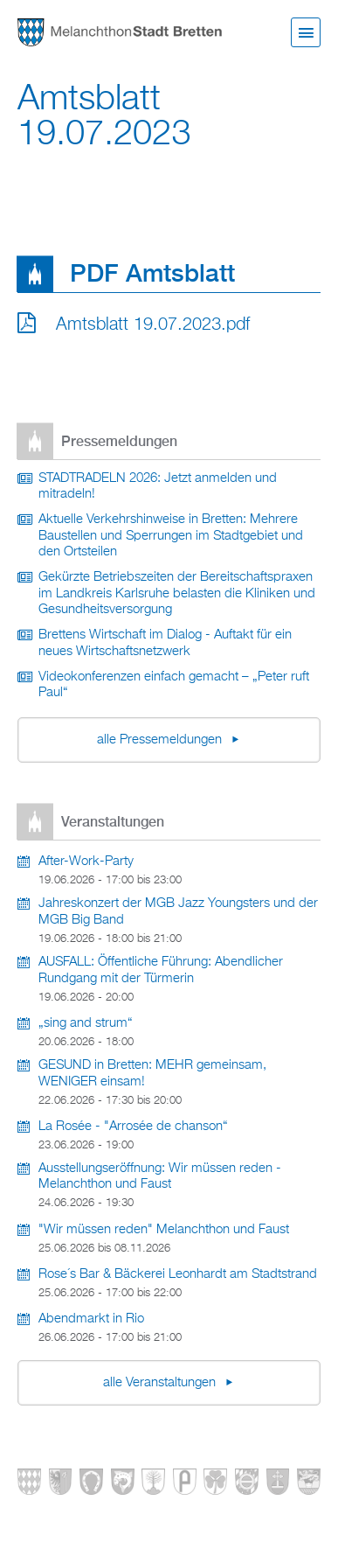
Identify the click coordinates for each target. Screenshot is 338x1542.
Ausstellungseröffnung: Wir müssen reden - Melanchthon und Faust (159, 1176)
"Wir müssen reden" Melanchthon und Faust (163, 1230)
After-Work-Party (86, 861)
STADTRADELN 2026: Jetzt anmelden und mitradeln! (157, 486)
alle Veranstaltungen (161, 1383)
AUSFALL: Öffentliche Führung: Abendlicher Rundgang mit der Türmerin (160, 970)
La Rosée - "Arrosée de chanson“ (133, 1126)
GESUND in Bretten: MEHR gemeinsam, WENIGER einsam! (152, 1073)
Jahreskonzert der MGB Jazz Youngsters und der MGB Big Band (178, 911)
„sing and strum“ (85, 1023)
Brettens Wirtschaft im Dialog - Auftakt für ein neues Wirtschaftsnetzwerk (165, 643)
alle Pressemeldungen (161, 740)
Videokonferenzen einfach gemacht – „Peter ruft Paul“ (173, 685)
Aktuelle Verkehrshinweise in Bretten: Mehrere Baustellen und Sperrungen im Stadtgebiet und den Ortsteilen (170, 535)
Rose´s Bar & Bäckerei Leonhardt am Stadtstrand (177, 1274)
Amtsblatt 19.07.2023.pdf (153, 324)
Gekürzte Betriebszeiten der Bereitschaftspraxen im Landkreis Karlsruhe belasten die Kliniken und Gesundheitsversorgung (176, 593)
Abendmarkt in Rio (91, 1319)
